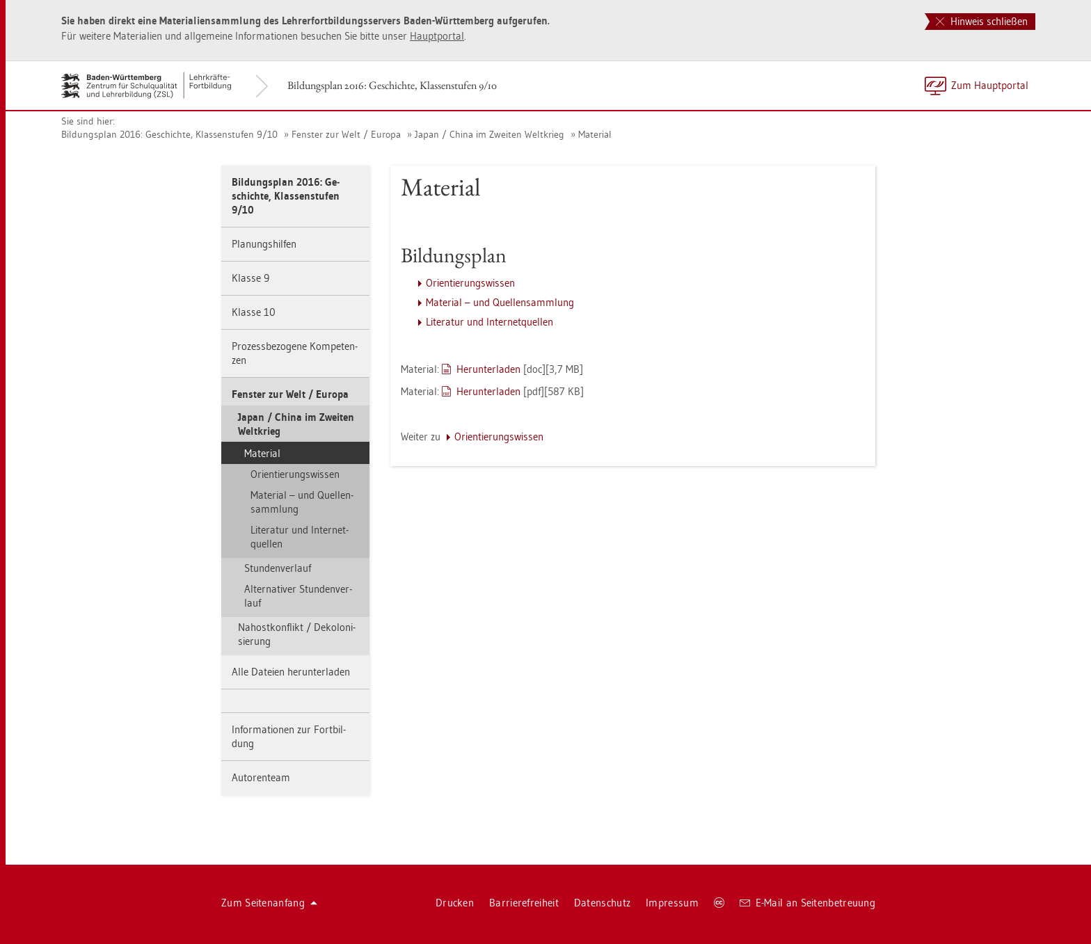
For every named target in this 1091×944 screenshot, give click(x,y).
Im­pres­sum (672, 902)
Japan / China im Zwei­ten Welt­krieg (489, 134)
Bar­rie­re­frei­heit (524, 902)
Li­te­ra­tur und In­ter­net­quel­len (299, 536)
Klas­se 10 (254, 312)
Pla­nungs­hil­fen (264, 243)
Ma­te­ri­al (595, 134)
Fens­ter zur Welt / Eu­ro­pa (346, 134)
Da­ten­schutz (602, 902)
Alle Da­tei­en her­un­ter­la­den (291, 671)
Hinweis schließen (982, 21)
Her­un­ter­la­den (488, 369)
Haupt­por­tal (437, 35)
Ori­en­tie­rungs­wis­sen (295, 474)
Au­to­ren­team (261, 777)
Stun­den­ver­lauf (277, 568)
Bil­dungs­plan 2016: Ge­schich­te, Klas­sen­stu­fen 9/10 (392, 85)
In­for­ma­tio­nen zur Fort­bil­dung (289, 736)
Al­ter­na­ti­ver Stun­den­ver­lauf (298, 595)
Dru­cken (455, 902)
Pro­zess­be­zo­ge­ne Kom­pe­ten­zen (295, 353)
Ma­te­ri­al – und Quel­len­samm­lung (301, 501)
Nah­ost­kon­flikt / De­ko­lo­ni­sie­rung (297, 634)
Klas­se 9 (250, 278)
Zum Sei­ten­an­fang (269, 902)
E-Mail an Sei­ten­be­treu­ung (807, 902)
